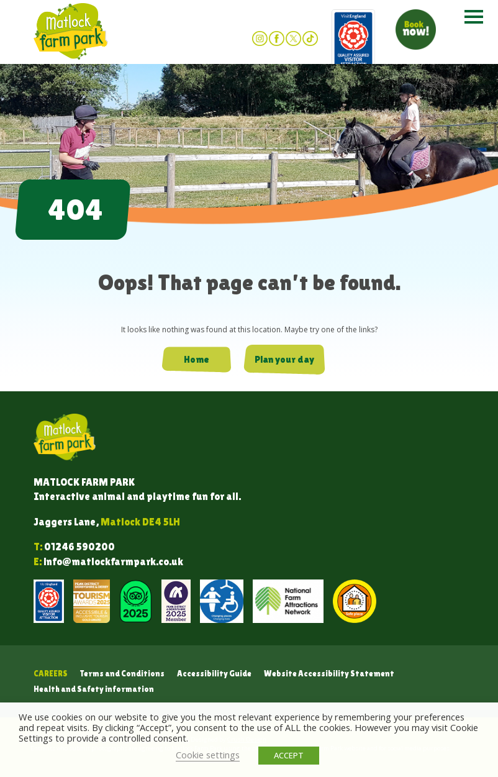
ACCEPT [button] (289, 755)
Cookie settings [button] (208, 754)
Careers (51, 673)
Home (196, 359)
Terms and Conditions (122, 673)
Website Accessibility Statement (329, 673)
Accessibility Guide (214, 673)
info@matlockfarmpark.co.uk (113, 562)
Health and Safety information (94, 689)
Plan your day (284, 359)
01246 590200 (79, 547)
